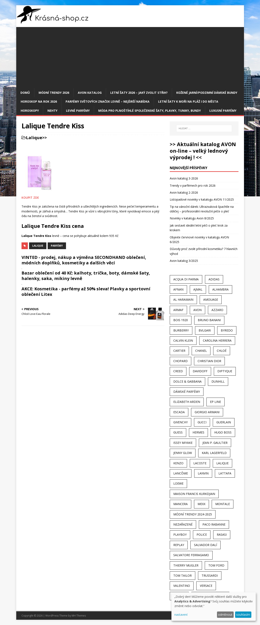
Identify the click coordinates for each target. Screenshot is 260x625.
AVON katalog (90, 93)
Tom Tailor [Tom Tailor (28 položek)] (182, 575)
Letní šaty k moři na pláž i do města (188, 101)
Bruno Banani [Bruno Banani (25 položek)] (209, 320)
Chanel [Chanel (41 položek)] (201, 351)
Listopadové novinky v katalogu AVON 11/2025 (202, 199)
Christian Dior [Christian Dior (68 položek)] (209, 361)
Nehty (52, 111)
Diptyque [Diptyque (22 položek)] (224, 371)
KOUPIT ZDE (30, 198)
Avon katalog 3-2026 (184, 178)
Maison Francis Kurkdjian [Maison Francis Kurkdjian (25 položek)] (194, 494)
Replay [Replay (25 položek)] (178, 545)
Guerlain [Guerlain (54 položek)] (223, 422)
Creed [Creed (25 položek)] (178, 371)
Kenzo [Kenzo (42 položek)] (178, 463)
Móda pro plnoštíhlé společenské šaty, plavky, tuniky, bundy (149, 111)
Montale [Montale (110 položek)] (222, 504)
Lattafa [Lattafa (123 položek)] (224, 473)
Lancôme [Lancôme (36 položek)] (180, 473)
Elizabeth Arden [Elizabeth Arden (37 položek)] (186, 402)
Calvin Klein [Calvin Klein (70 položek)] (183, 340)
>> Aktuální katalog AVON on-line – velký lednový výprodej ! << (203, 151)
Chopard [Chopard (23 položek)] (180, 361)
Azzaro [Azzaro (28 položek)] (217, 310)
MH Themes (79, 615)
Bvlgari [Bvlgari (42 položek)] (205, 330)
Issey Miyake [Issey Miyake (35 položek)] (183, 443)
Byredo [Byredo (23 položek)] (227, 330)
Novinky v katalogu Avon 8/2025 (192, 218)
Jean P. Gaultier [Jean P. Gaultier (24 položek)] (215, 443)
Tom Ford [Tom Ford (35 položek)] (216, 565)
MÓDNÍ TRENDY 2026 (54, 93)
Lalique (34, 137)
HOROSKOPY (30, 111)
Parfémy (57, 245)
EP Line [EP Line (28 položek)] (215, 402)
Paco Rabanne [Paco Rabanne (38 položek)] (213, 524)
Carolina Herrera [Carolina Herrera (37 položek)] (217, 340)
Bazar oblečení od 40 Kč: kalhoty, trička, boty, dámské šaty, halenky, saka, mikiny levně (86, 275)
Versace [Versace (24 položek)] (206, 586)
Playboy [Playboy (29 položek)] (180, 535)
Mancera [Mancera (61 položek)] (180, 504)
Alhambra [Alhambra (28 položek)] (220, 289)
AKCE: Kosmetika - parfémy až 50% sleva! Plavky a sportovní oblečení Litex (86, 291)
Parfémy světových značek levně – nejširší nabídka (108, 101)
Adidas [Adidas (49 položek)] (214, 279)
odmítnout (225, 615)
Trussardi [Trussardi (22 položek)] (210, 575)
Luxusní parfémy (222, 111)
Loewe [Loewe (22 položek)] (178, 483)
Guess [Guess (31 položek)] (178, 432)
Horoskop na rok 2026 (39, 101)
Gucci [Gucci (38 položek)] (202, 422)
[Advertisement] (130, 56)
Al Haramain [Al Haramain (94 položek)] (183, 300)
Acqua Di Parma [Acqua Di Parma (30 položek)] (186, 279)
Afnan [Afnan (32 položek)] (178, 289)
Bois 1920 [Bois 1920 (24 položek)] (180, 320)
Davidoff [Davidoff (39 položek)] (200, 371)
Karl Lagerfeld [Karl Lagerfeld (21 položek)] (214, 453)
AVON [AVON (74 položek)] (197, 310)
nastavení (180, 615)
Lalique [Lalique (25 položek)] (222, 463)
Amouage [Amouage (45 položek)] (210, 300)
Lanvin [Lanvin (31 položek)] (203, 473)
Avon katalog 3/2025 (184, 261)
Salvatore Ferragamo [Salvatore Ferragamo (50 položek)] (191, 555)
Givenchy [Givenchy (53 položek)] (180, 422)
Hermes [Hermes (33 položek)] (198, 432)
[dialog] (213, 606)
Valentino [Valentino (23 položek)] (181, 586)
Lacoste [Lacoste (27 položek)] (199, 463)
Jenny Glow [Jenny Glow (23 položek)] (182, 453)
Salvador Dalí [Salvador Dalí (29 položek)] (205, 545)
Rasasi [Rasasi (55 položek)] (222, 535)
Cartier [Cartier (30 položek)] (179, 351)
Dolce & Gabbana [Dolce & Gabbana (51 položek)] (187, 381)
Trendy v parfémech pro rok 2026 (193, 185)
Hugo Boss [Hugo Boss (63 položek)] (223, 432)
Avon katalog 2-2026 (184, 192)
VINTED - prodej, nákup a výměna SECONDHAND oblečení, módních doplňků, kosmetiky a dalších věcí (84, 260)
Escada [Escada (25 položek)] (179, 412)
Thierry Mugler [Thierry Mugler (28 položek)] (185, 565)
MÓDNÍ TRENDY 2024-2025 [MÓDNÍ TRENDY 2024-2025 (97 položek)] (192, 514)
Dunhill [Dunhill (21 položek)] (218, 381)
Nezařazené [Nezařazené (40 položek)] (183, 524)
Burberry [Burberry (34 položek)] (181, 330)
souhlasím (243, 615)
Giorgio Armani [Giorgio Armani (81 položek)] (207, 412)
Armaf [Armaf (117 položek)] (178, 310)
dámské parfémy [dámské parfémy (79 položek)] (186, 392)
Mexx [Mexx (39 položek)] (201, 504)
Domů (25, 93)
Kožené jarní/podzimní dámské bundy (206, 93)
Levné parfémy (78, 111)
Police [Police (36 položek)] (202, 535)
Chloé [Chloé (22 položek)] (221, 351)
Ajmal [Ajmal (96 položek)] (197, 289)
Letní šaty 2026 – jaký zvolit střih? (139, 93)
